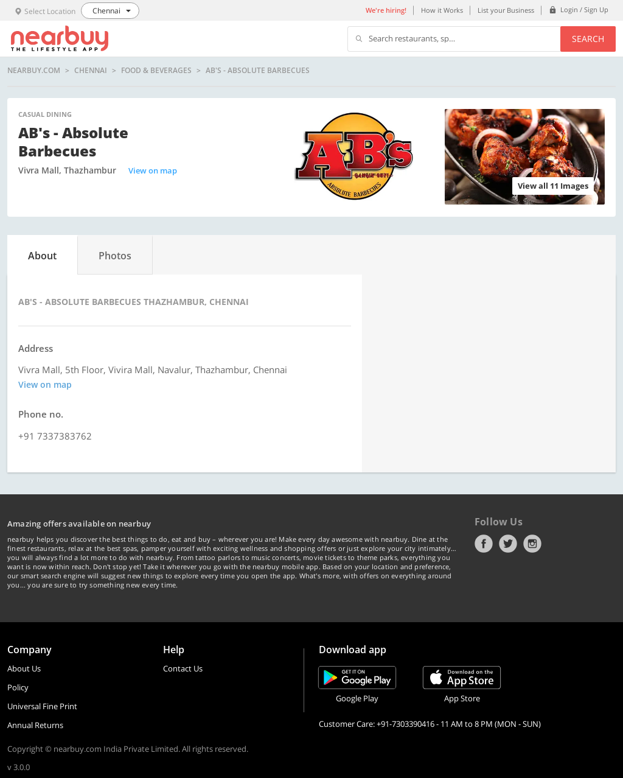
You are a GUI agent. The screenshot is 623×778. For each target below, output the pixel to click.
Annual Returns (35, 725)
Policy (18, 687)
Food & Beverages (156, 70)
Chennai (90, 70)
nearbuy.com (33, 70)
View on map (152, 170)
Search (588, 38)
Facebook (484, 543)
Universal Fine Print (42, 706)
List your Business (506, 10)
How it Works (442, 10)
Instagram (532, 543)
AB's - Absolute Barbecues (258, 70)
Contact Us (183, 668)
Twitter (508, 543)
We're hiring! (386, 10)
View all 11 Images (553, 185)
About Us (24, 668)
